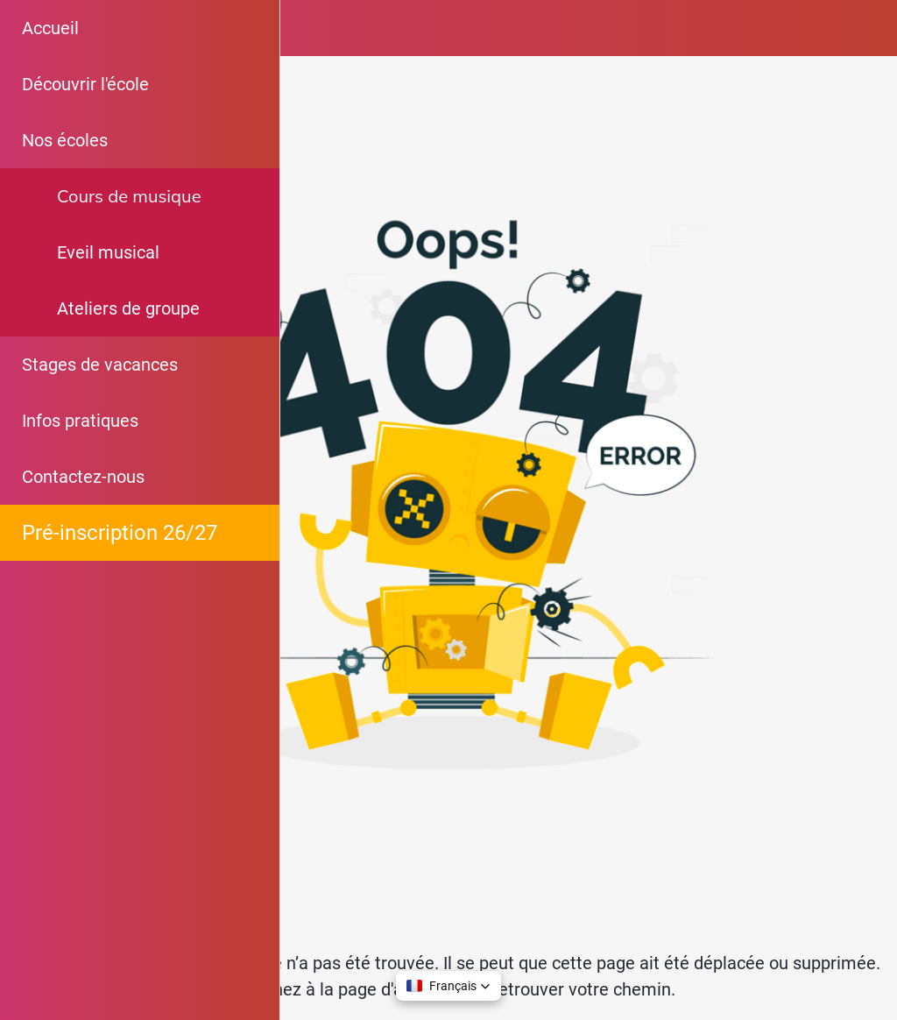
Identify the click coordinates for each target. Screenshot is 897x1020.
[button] (448, 986)
